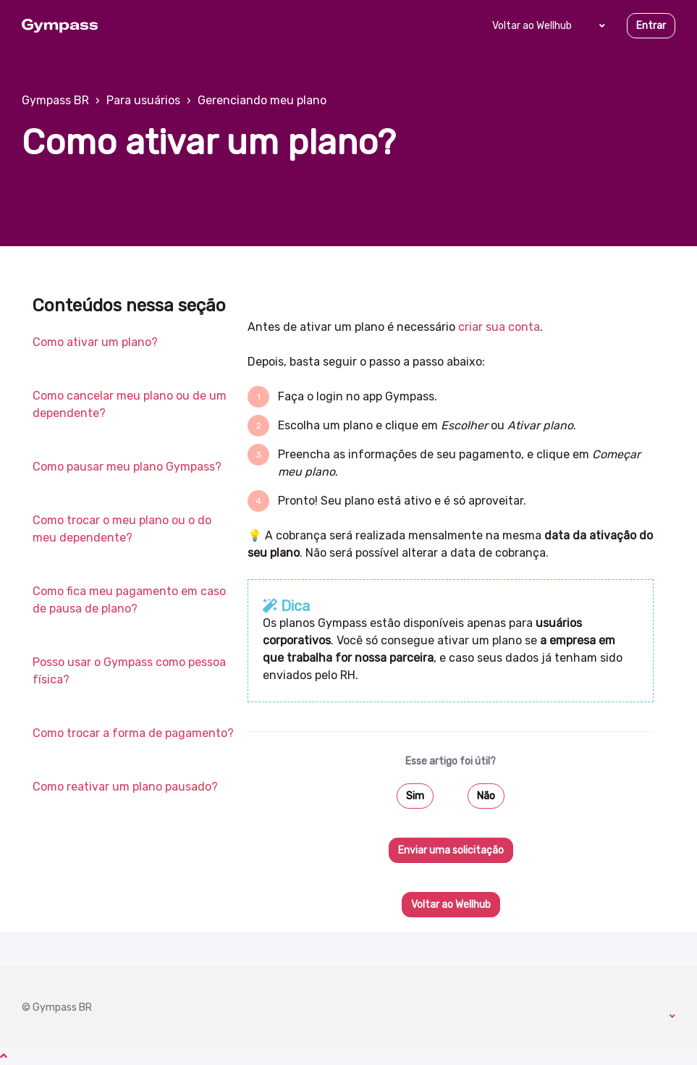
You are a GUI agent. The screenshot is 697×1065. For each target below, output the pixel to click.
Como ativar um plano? (95, 342)
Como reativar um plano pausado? (125, 787)
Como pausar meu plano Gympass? (127, 466)
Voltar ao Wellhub (532, 26)
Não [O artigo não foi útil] (486, 796)
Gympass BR (55, 100)
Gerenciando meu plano (262, 100)
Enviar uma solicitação (451, 850)
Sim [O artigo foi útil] (415, 796)
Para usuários (143, 100)
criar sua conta (499, 327)
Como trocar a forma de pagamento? (133, 733)
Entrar (651, 26)
